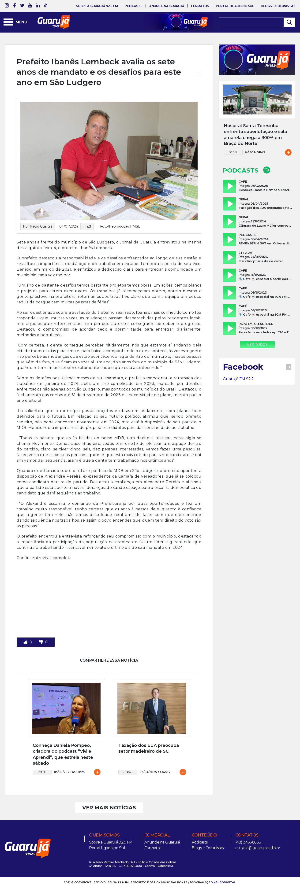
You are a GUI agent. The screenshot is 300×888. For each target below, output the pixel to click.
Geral (128, 772)
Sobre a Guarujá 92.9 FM (97, 6)
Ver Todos (257, 345)
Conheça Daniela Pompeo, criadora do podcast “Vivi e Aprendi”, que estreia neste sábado (63, 754)
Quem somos (104, 835)
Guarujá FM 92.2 (238, 379)
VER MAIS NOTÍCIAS (109, 807)
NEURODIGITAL (225, 882)
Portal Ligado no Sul (235, 6)
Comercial (157, 835)
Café (42, 772)
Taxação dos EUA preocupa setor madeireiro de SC (148, 748)
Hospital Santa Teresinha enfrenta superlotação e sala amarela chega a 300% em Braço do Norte (255, 134)
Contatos (247, 835)
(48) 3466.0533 (248, 842)
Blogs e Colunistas (278, 6)
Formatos (200, 6)
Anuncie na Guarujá (166, 6)
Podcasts (133, 6)
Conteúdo (204, 835)
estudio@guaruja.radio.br (257, 848)
